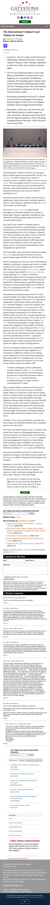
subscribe (26, 550)
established (7, 178)
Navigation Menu (7, 26)
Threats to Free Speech (15, 835)
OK (25, 901)
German (7, 52)
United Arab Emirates (29, 437)
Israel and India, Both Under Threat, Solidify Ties (25, 544)
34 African (42, 328)
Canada (31, 370)
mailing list (13, 552)
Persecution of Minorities (15, 831)
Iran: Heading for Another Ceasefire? (20, 805)
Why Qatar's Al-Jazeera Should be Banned (21, 789)
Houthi (19, 275)
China (10, 818)
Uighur (33, 287)
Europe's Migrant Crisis (15, 827)
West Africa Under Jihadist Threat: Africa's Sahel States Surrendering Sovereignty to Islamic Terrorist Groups (26, 531)
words (5, 183)
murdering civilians (34, 272)
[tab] (13, 760)
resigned (25, 307)
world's (43, 203)
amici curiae (17, 378)
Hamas (5, 255)
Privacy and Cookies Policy (35, 897)
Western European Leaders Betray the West (22, 773)
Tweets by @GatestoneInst (17, 858)
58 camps (24, 448)
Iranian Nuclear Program (15, 822)
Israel (18, 517)
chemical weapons (33, 269)
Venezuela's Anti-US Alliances (18, 536)
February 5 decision (19, 210)
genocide (40, 338)
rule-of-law (23, 408)
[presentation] (13, 760)
